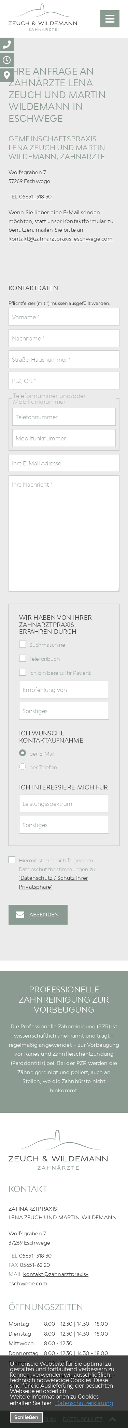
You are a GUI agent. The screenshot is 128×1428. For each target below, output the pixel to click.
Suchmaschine (47, 644)
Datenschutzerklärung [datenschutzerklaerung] (84, 1403)
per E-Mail (42, 753)
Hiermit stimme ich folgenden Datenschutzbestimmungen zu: (57, 873)
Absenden (44, 914)
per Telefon (43, 767)
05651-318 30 (35, 196)
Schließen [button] (26, 1417)
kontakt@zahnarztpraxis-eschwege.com (61, 238)
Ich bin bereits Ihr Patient (60, 672)
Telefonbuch (44, 658)
